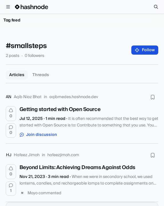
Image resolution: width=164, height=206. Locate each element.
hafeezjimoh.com (63, 155)
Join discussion (38, 135)
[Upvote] (11, 113)
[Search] (156, 6)
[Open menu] (8, 6)
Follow (145, 50)
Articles (16, 75)
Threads (40, 75)
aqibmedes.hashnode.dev (73, 97)
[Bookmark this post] (152, 97)
